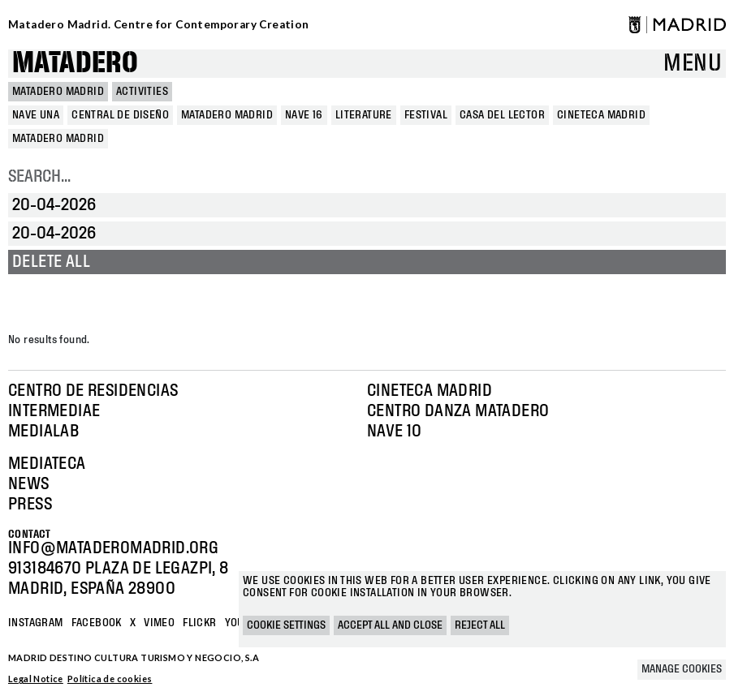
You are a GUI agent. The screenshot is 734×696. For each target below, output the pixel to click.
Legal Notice (35, 678)
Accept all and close (390, 625)
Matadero (75, 63)
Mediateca (47, 464)
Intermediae (54, 411)
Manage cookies (681, 669)
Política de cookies (110, 678)
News (29, 484)
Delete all (51, 262)
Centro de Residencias (93, 391)
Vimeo (159, 623)
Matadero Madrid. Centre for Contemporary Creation (158, 24)
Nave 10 (394, 431)
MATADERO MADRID (58, 91)
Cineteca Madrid (429, 391)
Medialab (43, 431)
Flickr (199, 623)
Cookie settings (286, 625)
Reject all (480, 625)
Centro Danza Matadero (458, 411)
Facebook (96, 623)
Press (30, 504)
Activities (142, 91)
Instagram (35, 623)
